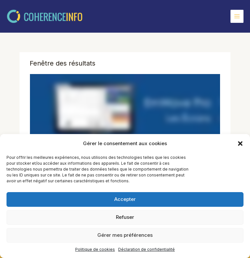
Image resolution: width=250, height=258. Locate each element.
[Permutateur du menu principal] (236, 16)
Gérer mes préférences (125, 235)
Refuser (125, 217)
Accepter (125, 199)
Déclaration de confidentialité (146, 249)
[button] (240, 143)
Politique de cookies (95, 249)
